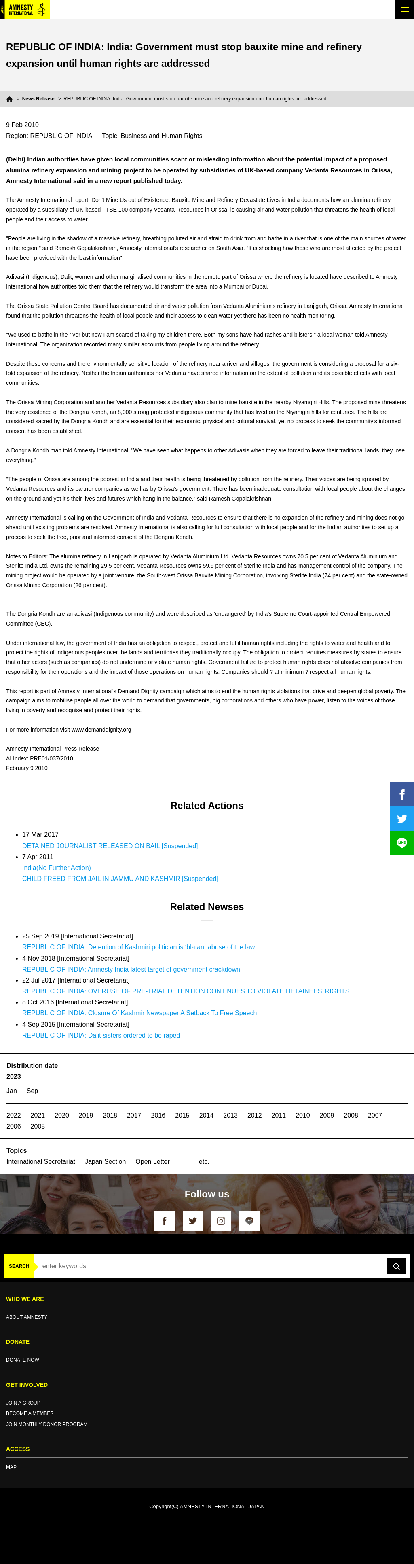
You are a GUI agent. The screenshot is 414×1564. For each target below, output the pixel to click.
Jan (11, 1090)
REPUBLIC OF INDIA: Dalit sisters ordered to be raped (101, 1035)
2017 (134, 1115)
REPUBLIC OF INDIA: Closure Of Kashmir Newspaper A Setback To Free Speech (139, 1013)
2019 (86, 1115)
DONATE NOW (22, 1360)
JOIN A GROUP (23, 1403)
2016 (158, 1115)
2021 (38, 1115)
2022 (13, 1115)
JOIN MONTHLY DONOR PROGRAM (47, 1424)
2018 (110, 1115)
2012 (254, 1115)
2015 (182, 1115)
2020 (62, 1115)
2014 (206, 1115)
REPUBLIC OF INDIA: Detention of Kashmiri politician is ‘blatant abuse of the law (138, 947)
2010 (303, 1115)
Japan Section (105, 1161)
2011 (279, 1115)
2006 (13, 1126)
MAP (11, 1467)
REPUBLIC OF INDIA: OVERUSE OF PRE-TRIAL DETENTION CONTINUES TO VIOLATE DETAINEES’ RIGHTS (185, 991)
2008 (351, 1115)
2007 (375, 1115)
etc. (204, 1161)
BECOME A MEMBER (30, 1413)
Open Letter (152, 1161)
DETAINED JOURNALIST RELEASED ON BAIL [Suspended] (110, 845)
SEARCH (19, 1266)
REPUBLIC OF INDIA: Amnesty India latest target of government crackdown (131, 969)
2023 (13, 1076)
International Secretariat (40, 1161)
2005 (38, 1126)
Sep (32, 1090)
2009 (327, 1115)
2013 (230, 1115)
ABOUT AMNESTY (26, 1317)
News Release (38, 99)
